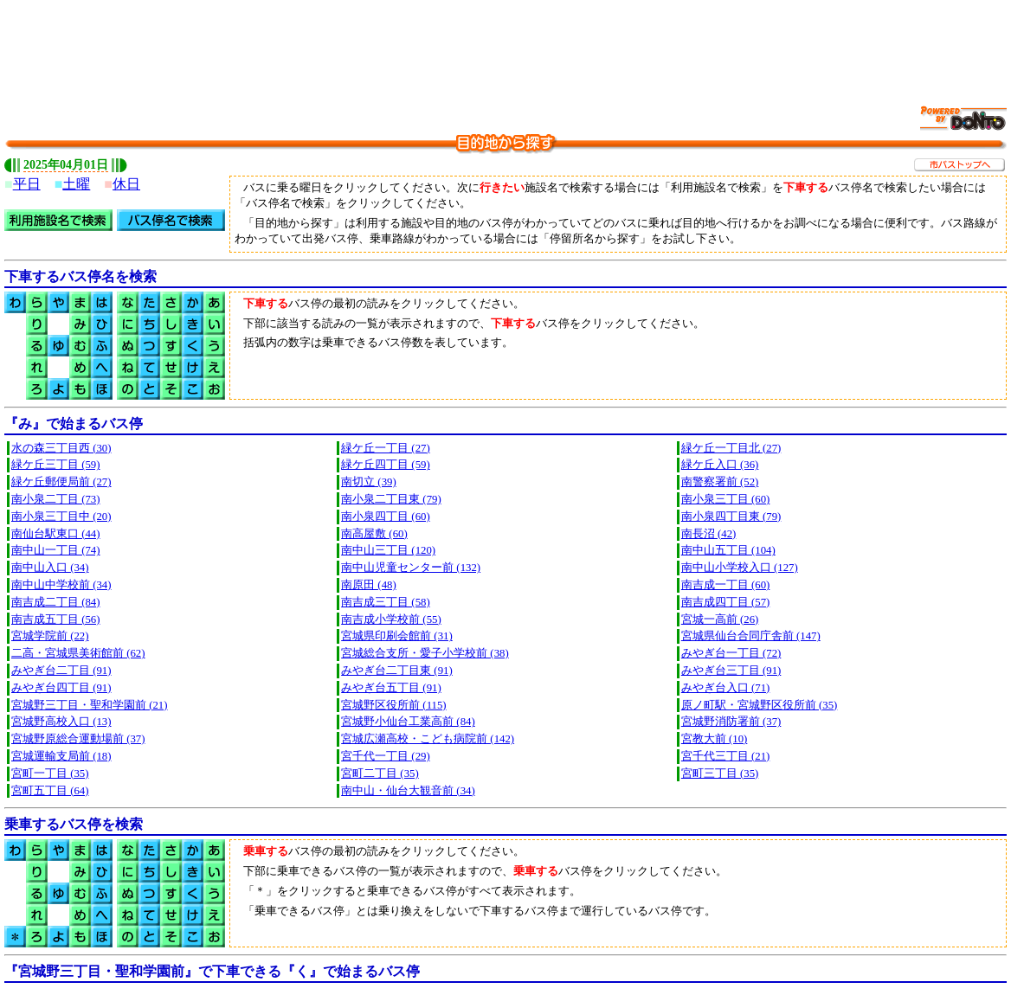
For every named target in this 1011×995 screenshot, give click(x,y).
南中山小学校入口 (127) (739, 568)
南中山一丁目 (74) (55, 550)
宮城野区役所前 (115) (393, 705)
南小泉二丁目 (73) (55, 499)
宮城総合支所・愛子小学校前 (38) (425, 653)
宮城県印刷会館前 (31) (397, 636)
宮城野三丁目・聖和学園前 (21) (89, 705)
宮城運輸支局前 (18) (61, 756)
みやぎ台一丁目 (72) (731, 653)
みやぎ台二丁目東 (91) (397, 670)
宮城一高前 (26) (720, 619)
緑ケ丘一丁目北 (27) (731, 448)
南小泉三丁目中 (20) (61, 516)
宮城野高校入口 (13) (61, 722)
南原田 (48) (368, 585)
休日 (126, 184)
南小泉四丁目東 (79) (731, 516)
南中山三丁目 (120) (388, 550)
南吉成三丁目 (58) (385, 602)
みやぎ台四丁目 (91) (61, 688)
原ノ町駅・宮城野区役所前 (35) (759, 705)
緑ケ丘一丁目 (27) (385, 448)
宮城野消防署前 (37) (731, 722)
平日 (27, 184)
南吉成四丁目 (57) (725, 602)
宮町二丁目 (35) (380, 773)
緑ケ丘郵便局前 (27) (61, 482)
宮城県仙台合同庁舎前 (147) (751, 636)
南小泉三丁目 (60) (725, 499)
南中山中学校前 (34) (61, 585)
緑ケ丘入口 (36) (720, 465)
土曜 (76, 184)
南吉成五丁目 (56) (55, 619)
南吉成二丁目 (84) (55, 602)
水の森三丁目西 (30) (61, 448)
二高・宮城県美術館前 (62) (78, 653)
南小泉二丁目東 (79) (391, 499)
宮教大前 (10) (714, 739)
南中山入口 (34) (50, 568)
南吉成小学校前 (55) (391, 619)
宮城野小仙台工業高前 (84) (408, 722)
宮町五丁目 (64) (50, 791)
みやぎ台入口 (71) (725, 688)
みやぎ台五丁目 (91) (391, 688)
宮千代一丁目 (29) (385, 756)
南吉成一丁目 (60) (725, 585)
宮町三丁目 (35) (720, 773)
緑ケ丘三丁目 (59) (55, 465)
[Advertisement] (505, 43)
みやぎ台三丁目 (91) (731, 670)
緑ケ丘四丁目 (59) (385, 465)
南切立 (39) (368, 482)
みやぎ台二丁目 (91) (61, 670)
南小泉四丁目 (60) (385, 516)
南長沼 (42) (709, 534)
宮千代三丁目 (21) (725, 756)
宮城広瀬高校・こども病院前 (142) (427, 739)
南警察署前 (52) (720, 482)
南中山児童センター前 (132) (410, 568)
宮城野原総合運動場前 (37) (78, 739)
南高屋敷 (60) (374, 534)
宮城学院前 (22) (50, 636)
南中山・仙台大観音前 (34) (408, 791)
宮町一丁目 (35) (50, 773)
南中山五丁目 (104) (728, 550)
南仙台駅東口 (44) (55, 534)
